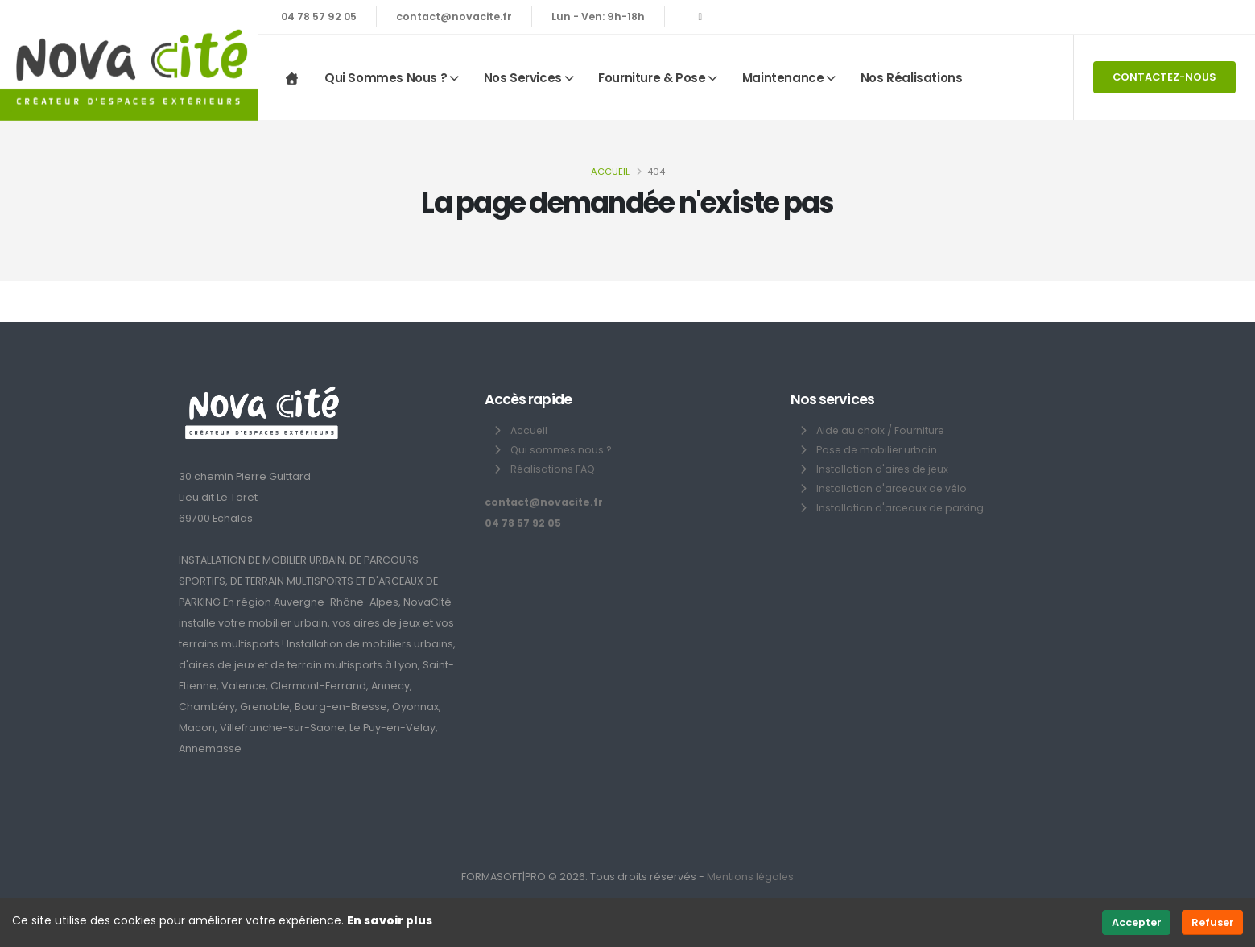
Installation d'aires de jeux (884, 469)
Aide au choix (851, 430)
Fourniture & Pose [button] (651, 77)
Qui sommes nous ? (561, 450)
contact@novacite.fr (454, 16)
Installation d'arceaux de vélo (893, 488)
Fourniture (921, 430)
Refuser (1212, 922)
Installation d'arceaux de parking (901, 508)
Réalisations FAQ (553, 469)
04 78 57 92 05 (319, 16)
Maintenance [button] (783, 77)
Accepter (1137, 922)
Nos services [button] (523, 77)
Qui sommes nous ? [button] (385, 77)
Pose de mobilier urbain (878, 450)
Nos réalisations (912, 77)
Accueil (610, 171)
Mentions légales (750, 876)
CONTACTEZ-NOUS (1164, 77)
